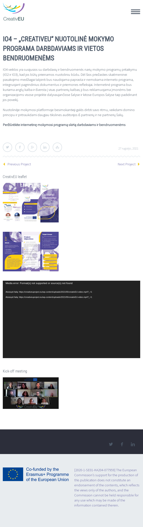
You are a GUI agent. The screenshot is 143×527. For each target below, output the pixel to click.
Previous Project (19, 164)
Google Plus (32, 147)
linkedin (133, 444)
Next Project (127, 164)
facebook (122, 444)
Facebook (20, 147)
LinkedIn (45, 147)
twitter (111, 444)
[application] (71, 319)
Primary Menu (135, 12)
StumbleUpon (57, 147)
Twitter (7, 147)
